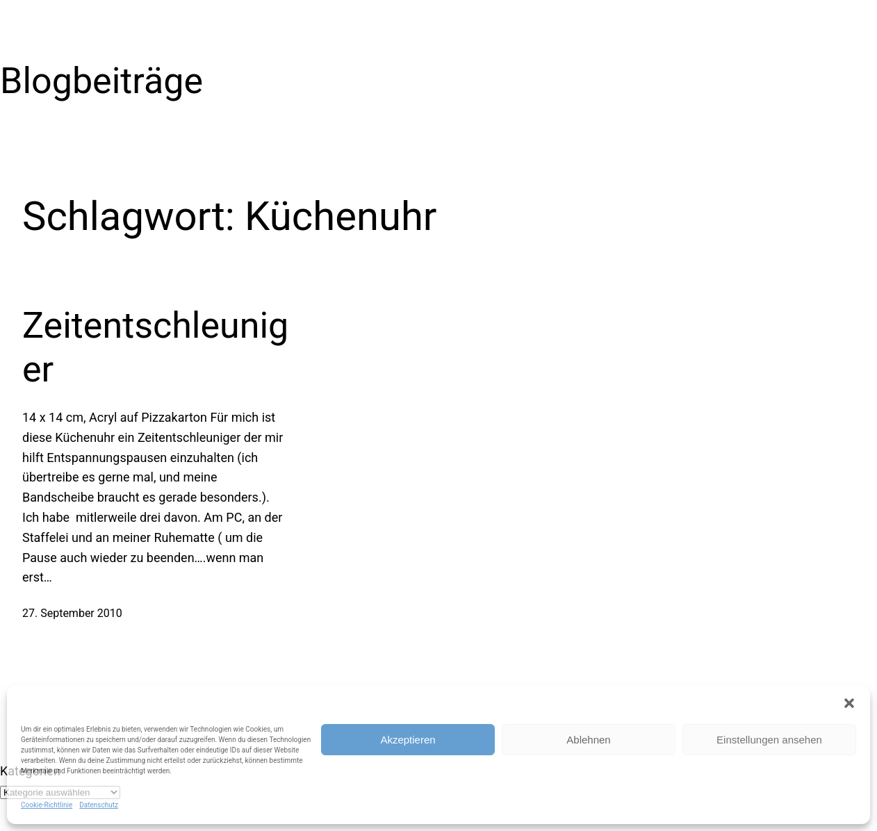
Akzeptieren (407, 740)
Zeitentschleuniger (155, 347)
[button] (849, 703)
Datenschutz (98, 805)
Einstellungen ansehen (769, 740)
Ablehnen (588, 740)
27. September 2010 (72, 613)
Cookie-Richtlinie (46, 805)
